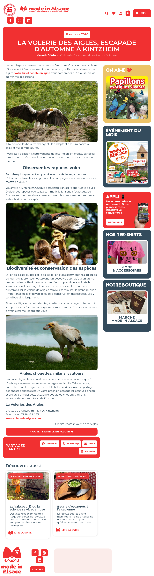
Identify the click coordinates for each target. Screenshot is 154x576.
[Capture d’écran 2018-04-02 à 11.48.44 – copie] (127, 118)
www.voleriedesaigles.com (23, 418)
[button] (49, 443)
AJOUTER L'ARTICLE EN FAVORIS (51, 431)
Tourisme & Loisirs (32, 476)
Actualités (16, 476)
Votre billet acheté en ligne (32, 73)
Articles (52, 55)
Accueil (41, 55)
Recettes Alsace (78, 476)
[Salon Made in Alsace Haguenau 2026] (127, 182)
